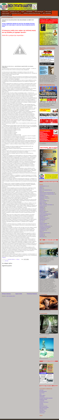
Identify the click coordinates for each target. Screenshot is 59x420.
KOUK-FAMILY (42, 392)
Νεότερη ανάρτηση (6, 293)
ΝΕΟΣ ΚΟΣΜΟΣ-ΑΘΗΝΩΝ (44, 407)
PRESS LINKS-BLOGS (39, 11)
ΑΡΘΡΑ (41, 187)
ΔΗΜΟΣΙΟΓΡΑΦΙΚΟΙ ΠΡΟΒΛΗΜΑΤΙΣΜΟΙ (46, 192)
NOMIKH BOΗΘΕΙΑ (5, 13)
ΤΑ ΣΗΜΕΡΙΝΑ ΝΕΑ (43, 228)
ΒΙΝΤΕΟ (41, 191)
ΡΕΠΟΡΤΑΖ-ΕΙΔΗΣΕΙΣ (43, 223)
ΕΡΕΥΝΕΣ (6, 260)
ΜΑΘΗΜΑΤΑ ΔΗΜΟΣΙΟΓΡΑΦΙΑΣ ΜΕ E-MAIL (32, 13)
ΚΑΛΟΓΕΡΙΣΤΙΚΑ (42, 206)
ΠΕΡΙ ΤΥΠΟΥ (42, 220)
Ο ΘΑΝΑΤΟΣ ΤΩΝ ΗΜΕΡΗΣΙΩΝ (45, 214)
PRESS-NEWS (42, 236)
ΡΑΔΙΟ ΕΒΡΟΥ (42, 410)
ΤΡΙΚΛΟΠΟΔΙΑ (42, 412)
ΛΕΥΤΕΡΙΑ (41, 403)
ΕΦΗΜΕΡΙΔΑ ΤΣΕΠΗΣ (43, 399)
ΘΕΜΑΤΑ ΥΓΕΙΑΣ (42, 203)
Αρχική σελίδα (5, 11)
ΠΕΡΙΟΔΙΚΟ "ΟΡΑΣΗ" (43, 408)
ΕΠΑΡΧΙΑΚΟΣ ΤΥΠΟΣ (43, 196)
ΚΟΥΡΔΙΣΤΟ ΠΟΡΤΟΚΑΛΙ (44, 402)
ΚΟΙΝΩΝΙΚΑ (42, 207)
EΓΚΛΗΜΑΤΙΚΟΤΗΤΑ (43, 391)
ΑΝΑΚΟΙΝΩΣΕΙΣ (29, 11)
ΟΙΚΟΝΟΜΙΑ (42, 216)
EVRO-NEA (41, 390)
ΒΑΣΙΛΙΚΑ (41, 188)
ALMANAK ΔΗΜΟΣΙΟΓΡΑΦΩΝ (45, 232)
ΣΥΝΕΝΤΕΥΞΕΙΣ (42, 224)
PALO (40, 394)
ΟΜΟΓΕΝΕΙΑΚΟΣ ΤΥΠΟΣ (44, 218)
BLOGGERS (42, 234)
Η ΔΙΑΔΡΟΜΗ (42, 400)
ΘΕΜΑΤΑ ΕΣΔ (42, 202)
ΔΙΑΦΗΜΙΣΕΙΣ (42, 195)
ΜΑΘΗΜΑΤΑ (42, 210)
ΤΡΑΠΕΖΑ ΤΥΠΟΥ (43, 411)
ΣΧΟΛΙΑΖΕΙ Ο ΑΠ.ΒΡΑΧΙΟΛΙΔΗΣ (45, 226)
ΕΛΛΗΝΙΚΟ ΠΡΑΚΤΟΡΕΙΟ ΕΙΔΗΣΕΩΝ (46, 398)
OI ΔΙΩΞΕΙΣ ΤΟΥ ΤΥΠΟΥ (14, 11)
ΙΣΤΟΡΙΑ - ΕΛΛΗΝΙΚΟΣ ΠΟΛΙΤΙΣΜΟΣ (46, 204)
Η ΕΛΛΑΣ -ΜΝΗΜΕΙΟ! (43, 200)
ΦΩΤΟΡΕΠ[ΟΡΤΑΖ (43, 230)
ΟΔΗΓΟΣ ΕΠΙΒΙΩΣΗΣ (43, 215)
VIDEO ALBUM (48, 11)
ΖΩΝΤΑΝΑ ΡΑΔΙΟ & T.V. (6, 15)
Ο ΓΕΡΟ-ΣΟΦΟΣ (42, 212)
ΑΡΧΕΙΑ (22, 11)
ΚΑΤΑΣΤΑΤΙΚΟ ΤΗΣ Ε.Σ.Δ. (16, 13)
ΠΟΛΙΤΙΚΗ (41, 222)
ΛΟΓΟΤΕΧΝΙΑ (42, 208)
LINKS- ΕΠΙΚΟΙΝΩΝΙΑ (46, 13)
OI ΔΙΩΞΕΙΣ (41, 235)
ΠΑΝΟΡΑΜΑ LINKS (43, 219)
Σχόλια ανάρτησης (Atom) (10, 296)
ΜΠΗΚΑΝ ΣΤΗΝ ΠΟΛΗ (43, 406)
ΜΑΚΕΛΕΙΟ (41, 404)
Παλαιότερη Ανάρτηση (32, 293)
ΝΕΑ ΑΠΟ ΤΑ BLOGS (43, 211)
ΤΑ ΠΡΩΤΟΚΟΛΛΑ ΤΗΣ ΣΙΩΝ (44, 227)
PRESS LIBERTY (42, 395)
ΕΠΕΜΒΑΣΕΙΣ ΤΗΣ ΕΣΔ (44, 198)
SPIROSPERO (42, 396)
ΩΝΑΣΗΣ (41, 231)
